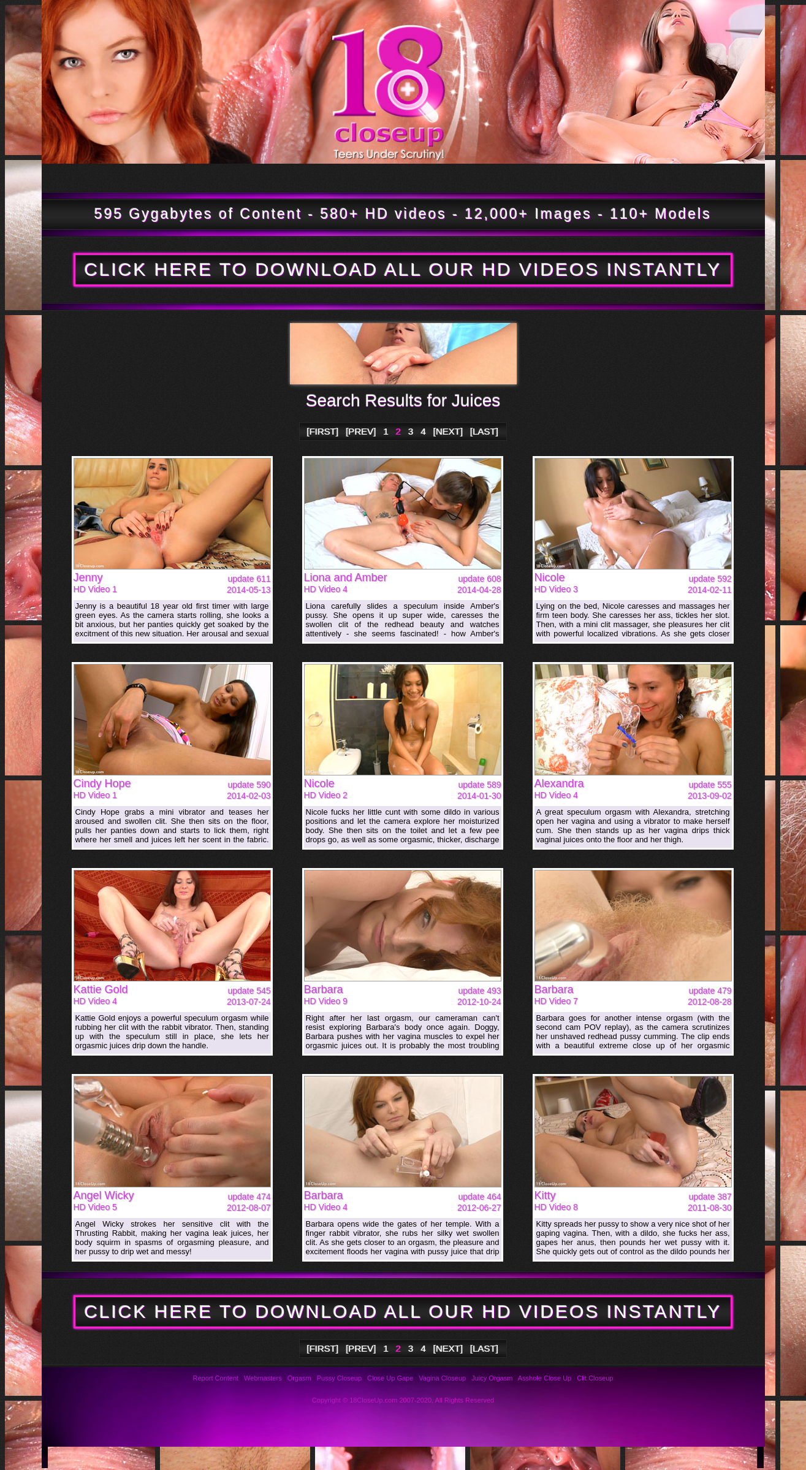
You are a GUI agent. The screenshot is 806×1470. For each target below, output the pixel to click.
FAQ (213, 1458)
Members (390, 177)
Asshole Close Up (544, 1378)
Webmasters (263, 1378)
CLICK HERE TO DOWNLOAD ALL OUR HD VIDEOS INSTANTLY (402, 269)
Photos (111, 1458)
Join (682, 177)
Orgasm (299, 1378)
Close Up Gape (390, 1378)
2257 (602, 1458)
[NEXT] (448, 431)
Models (287, 177)
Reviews (291, 1458)
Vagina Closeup (442, 1378)
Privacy (446, 1458)
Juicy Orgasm (491, 1378)
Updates (187, 177)
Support (369, 1458)
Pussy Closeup (339, 1378)
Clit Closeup (595, 1378)
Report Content (216, 1378)
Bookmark (521, 177)
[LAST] (484, 431)
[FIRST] (323, 431)
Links (524, 1458)
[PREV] (361, 431)
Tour (89, 177)
